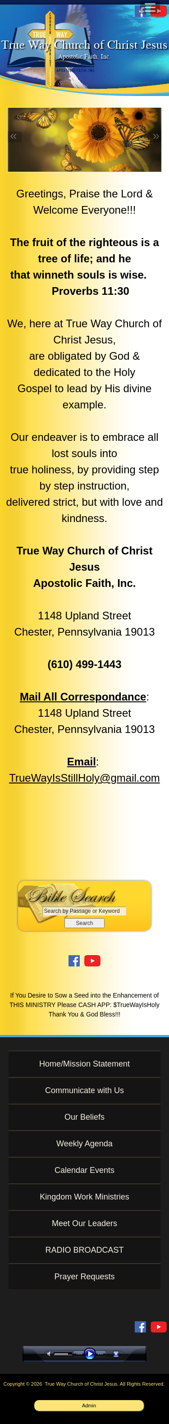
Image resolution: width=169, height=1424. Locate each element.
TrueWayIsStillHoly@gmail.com (84, 778)
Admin (89, 1405)
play (92, 1354)
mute (50, 1353)
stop (124, 1354)
